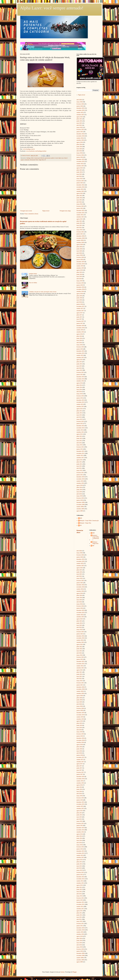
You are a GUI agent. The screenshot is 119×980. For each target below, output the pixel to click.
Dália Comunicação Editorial (37, 158)
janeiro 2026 (80, 106)
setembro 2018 (80, 291)
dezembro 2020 (80, 236)
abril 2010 (79, 494)
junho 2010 (79, 489)
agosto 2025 (80, 116)
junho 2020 (79, 249)
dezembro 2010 (80, 476)
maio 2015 (79, 366)
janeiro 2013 (80, 423)
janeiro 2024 (80, 157)
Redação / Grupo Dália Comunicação (89, 520)
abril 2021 (79, 227)
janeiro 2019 (80, 285)
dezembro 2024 (80, 133)
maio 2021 (79, 225)
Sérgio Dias (41, 159)
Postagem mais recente (26, 210)
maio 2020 (79, 251)
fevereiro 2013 (80, 421)
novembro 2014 (80, 379)
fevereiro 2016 (80, 347)
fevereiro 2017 (80, 321)
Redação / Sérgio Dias (85, 523)
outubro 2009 (80, 506)
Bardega (28, 158)
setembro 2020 (80, 242)
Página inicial (45, 210)
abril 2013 (79, 417)
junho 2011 (79, 464)
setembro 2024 (80, 140)
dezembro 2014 (80, 376)
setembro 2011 (80, 457)
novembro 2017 (80, 306)
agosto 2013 (80, 408)
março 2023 (79, 178)
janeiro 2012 (80, 449)
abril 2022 (79, 202)
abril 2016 (79, 342)
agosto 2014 (80, 383)
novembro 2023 (80, 161)
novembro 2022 (80, 187)
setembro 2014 (80, 381)
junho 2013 (79, 413)
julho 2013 (79, 410)
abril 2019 (79, 278)
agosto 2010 (80, 485)
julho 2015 (79, 361)
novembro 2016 (80, 327)
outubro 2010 (80, 481)
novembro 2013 (80, 402)
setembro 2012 (80, 432)
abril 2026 (79, 99)
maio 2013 (79, 415)
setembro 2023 (80, 165)
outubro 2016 (80, 329)
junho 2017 (79, 317)
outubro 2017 (80, 308)
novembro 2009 (80, 504)
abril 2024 (79, 150)
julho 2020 (79, 246)
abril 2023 (79, 176)
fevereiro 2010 (80, 498)
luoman (63, 972)
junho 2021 (79, 223)
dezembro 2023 (80, 159)
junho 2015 (79, 364)
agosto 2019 (80, 270)
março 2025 (79, 127)
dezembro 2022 (80, 185)
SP (45, 159)
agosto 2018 (80, 293)
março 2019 (79, 280)
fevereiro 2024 (80, 155)
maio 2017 (79, 319)
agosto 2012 (80, 434)
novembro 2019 (80, 263)
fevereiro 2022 (80, 206)
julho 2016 (79, 336)
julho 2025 (79, 119)
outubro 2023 (80, 163)
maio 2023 (79, 174)
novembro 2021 (80, 212)
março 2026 (79, 102)
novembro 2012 (80, 427)
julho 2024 (79, 144)
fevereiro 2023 (80, 180)
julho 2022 (79, 195)
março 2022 (79, 204)
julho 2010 (79, 487)
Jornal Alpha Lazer (59, 158)
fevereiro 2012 (80, 447)
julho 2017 (79, 315)
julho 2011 (79, 462)
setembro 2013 (80, 406)
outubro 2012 (80, 430)
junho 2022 (79, 197)
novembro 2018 (80, 289)
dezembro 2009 (80, 502)
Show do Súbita (33, 282)
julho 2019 (79, 272)
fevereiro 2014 (80, 396)
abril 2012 (79, 442)
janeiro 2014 (80, 398)
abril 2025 (79, 125)
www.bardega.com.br (29, 149)
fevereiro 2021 (80, 232)
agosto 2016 (80, 334)
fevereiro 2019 (80, 283)
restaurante (26, 159)
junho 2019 (79, 274)
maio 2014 (79, 389)
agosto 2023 (80, 168)
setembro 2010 (80, 483)
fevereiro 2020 (80, 257)
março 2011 (79, 470)
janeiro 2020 (80, 259)
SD (81, 525)
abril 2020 (79, 253)
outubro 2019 (80, 266)
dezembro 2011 (80, 451)
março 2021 (79, 229)
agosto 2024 (80, 142)
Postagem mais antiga (65, 210)
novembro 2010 (80, 479)
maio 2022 (79, 200)
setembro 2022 (80, 191)
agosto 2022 (80, 193)
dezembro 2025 (80, 108)
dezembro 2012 (80, 425)
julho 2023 (79, 170)
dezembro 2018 (80, 287)
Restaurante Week (34, 159)
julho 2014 (79, 385)
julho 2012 (79, 436)
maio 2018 (79, 300)
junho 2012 (79, 438)
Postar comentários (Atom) (31, 213)
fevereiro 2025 (80, 129)
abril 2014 (79, 391)
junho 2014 (79, 387)
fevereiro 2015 (80, 372)
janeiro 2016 (80, 349)
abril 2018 (79, 302)
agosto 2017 (80, 312)
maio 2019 (79, 276)
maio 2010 (79, 491)
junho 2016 (79, 338)
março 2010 (79, 496)
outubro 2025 (80, 112)
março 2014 (79, 393)
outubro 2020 (80, 240)
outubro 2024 (80, 138)
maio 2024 (79, 148)
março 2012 (79, 445)
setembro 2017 (80, 310)
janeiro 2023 (80, 182)
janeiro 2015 (80, 374)
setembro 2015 (80, 357)
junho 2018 (79, 297)
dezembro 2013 (80, 400)
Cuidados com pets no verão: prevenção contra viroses (42, 291)
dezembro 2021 (80, 210)
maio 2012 (79, 440)
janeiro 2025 (80, 131)
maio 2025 (79, 123)
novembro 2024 (80, 136)
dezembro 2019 (80, 261)
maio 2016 (79, 340)
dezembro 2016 (80, 325)
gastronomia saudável (50, 158)
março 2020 (79, 255)
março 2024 (79, 153)
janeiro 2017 (80, 323)
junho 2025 (79, 121)
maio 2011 (79, 466)
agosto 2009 (80, 511)
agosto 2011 (80, 459)
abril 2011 (79, 468)
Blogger (74, 972)
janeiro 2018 (80, 304)
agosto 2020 (80, 244)
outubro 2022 (80, 189)
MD (81, 518)
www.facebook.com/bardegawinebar (36, 151)
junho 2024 (79, 146)
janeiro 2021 (80, 234)
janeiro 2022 (80, 208)
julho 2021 (79, 221)
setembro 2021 (80, 217)
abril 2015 (79, 368)
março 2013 (79, 419)
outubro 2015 (80, 355)
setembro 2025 (80, 114)
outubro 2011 (80, 455)
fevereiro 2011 (80, 472)
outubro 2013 (80, 404)
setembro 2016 (80, 332)
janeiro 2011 (80, 474)
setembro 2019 (80, 268)
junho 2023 (79, 172)
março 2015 (79, 370)
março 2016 (79, 344)
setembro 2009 (80, 508)
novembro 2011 (80, 453)
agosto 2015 (80, 359)
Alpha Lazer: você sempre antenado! (51, 8)
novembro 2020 (80, 238)
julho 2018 (79, 295)
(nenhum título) (33, 273)
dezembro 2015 (80, 351)
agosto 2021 (80, 219)
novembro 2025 (80, 110)
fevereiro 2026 (80, 104)
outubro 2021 (80, 214)
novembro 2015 (80, 353)
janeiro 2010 (80, 500)
